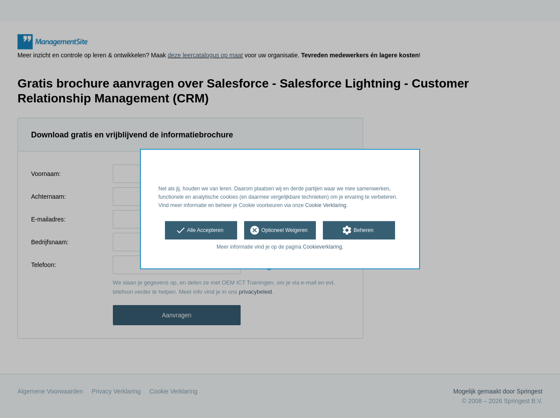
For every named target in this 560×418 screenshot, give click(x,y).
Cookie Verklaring (325, 205)
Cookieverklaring (322, 247)
